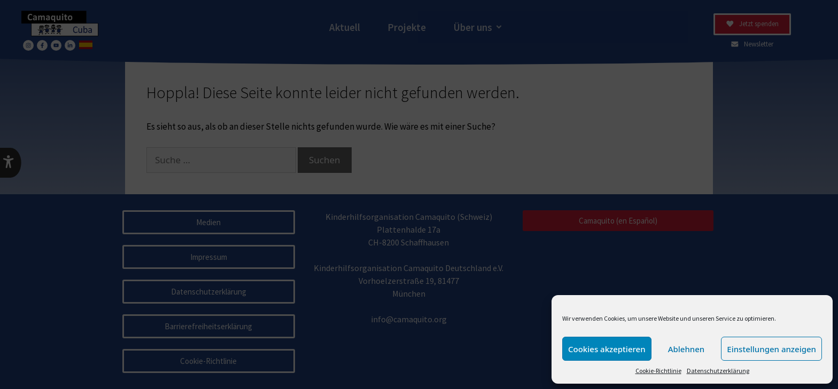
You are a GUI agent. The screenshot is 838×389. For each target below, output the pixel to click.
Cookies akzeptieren (607, 349)
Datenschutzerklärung (718, 371)
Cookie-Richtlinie (658, 371)
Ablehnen (686, 349)
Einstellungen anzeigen (771, 349)
